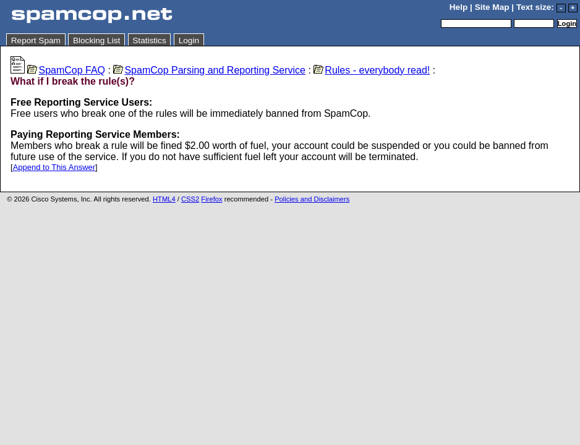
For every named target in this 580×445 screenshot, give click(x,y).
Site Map (492, 7)
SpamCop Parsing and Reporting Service (209, 70)
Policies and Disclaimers (312, 199)
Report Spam (36, 40)
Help (458, 7)
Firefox (211, 199)
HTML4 (164, 199)
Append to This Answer (54, 167)
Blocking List (96, 40)
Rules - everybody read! (371, 70)
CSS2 (190, 199)
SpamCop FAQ (66, 70)
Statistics (149, 40)
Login (189, 40)
